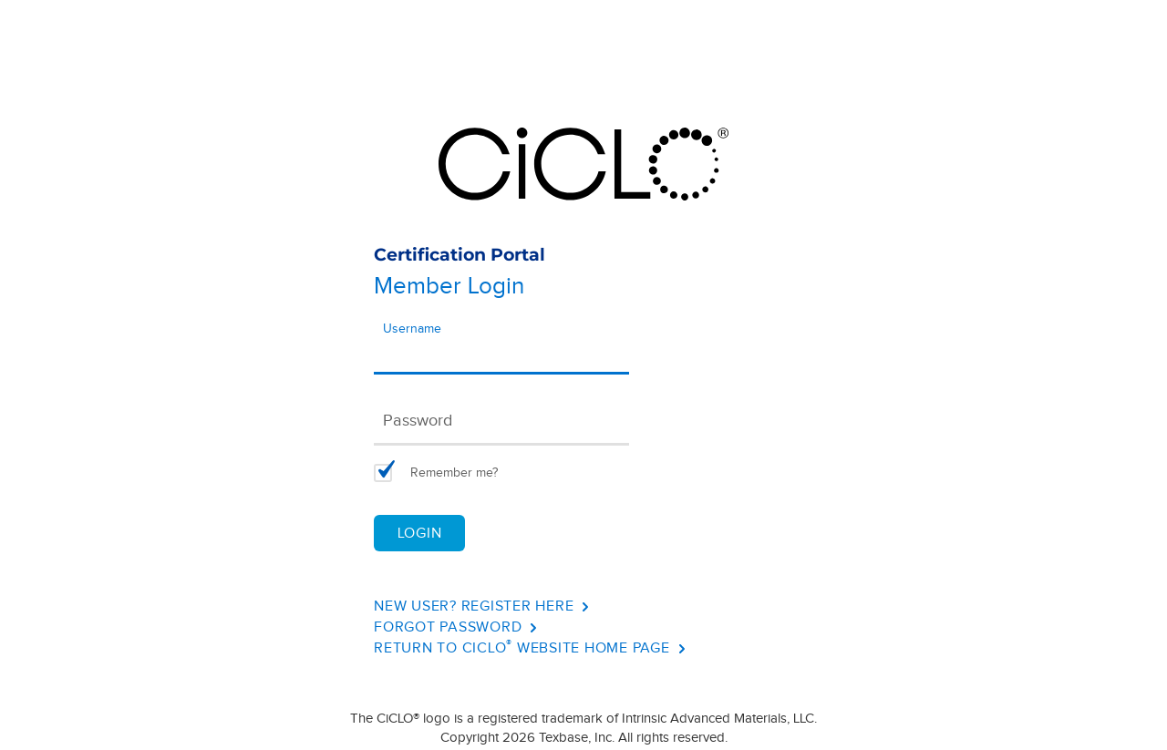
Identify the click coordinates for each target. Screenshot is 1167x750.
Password (417, 420)
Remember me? (454, 473)
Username (412, 329)
